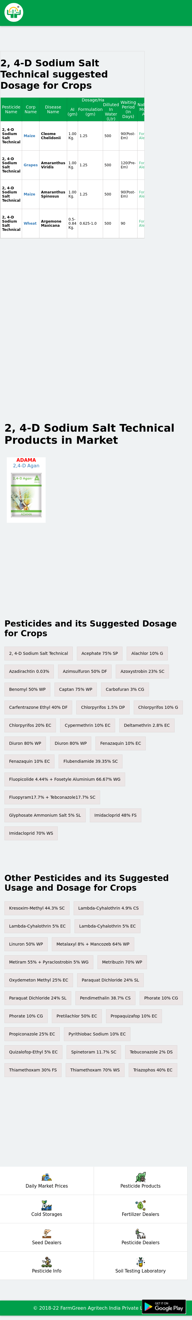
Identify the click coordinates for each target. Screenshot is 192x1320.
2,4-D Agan (26, 466)
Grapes (31, 165)
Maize (29, 136)
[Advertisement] (105, 10)
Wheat (30, 223)
